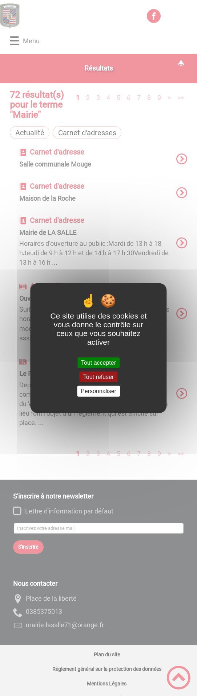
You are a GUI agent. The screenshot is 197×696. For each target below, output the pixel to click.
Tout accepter (98, 363)
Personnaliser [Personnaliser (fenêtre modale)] (98, 391)
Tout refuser (98, 377)
